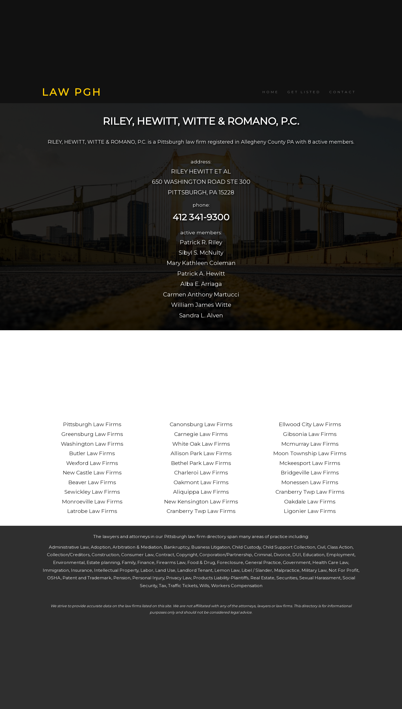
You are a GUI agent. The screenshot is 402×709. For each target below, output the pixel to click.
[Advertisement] (201, 43)
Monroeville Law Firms (92, 501)
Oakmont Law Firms (201, 482)
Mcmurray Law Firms (310, 443)
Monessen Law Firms (309, 482)
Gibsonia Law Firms (310, 434)
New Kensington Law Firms (201, 501)
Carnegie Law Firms (201, 434)
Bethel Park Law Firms (201, 463)
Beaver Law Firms (92, 482)
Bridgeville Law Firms (310, 472)
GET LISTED (304, 92)
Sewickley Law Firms (92, 491)
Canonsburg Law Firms (201, 424)
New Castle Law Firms (92, 472)
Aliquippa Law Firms (201, 491)
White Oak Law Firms (201, 443)
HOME (270, 92)
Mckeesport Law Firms (309, 463)
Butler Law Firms (92, 453)
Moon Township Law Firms (309, 453)
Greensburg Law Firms (92, 434)
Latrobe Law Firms (92, 511)
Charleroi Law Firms (201, 472)
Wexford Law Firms (92, 463)
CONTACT (342, 92)
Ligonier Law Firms (310, 511)
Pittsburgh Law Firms (92, 424)
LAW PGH (72, 92)
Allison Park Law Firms (201, 453)
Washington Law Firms (92, 443)
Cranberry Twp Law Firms (201, 511)
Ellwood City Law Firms (310, 424)
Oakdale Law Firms (310, 501)
